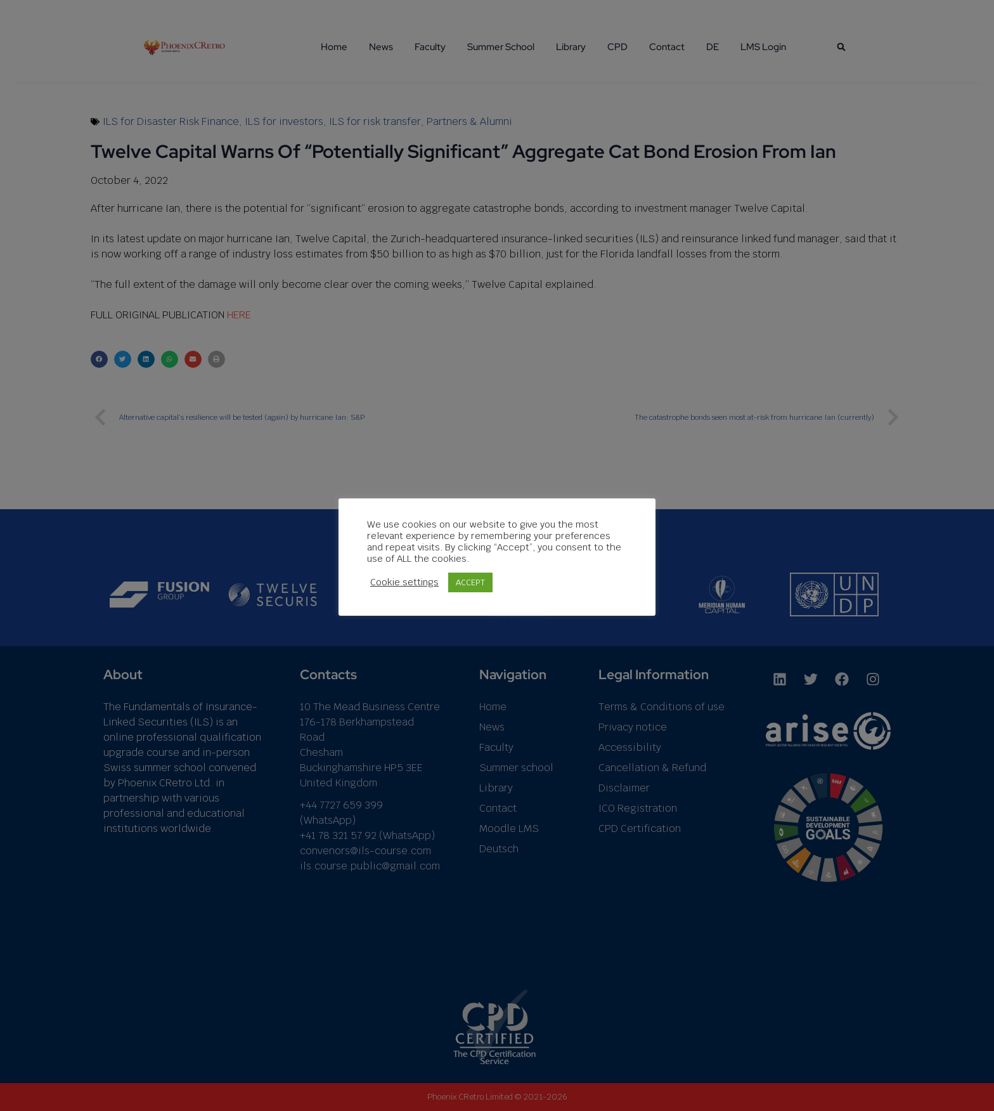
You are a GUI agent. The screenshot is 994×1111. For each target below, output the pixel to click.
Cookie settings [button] (404, 582)
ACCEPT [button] (470, 582)
